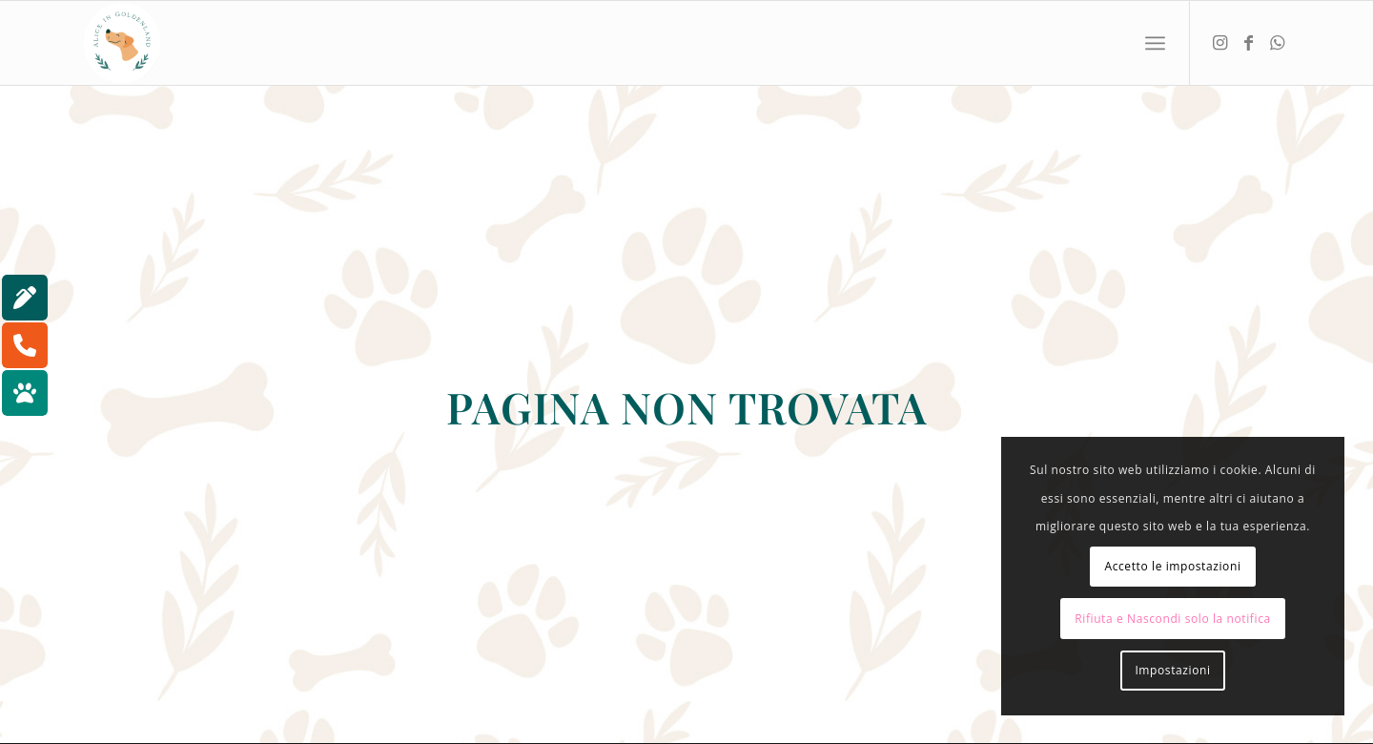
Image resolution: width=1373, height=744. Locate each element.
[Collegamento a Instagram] (1219, 42)
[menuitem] (1155, 43)
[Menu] (1155, 43)
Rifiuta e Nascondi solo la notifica (1173, 618)
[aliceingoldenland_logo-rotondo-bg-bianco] (122, 43)
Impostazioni (1172, 670)
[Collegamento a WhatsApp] (1276, 42)
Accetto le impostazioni (1172, 566)
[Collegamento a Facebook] (1248, 42)
